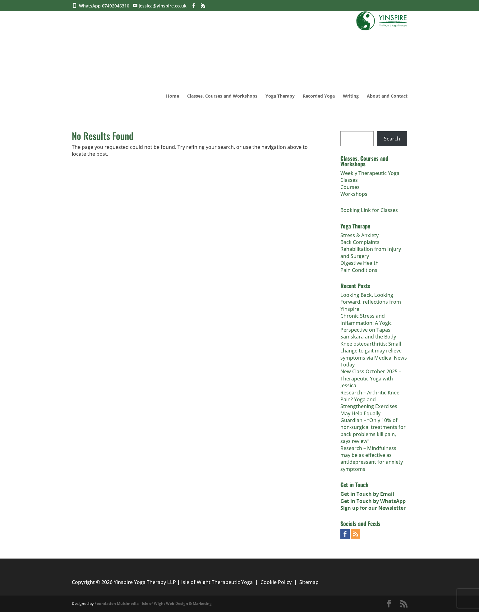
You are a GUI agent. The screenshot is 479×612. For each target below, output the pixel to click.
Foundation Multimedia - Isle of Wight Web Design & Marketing (153, 603)
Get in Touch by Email (367, 493)
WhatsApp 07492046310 (105, 6)
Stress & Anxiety (359, 235)
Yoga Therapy (280, 96)
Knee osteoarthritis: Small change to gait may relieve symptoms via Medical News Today (373, 354)
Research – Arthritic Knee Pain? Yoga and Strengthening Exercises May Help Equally (369, 403)
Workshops (353, 194)
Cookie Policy (276, 582)
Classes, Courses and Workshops (222, 96)
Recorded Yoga (319, 96)
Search (392, 138)
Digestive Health (359, 263)
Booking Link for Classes (369, 210)
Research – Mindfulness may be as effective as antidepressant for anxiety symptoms (371, 458)
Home (172, 96)
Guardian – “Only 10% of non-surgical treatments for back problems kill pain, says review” (373, 430)
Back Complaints (360, 242)
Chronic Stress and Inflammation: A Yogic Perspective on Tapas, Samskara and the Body (368, 326)
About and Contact (387, 96)
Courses (350, 187)
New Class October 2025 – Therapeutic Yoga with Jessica (370, 378)
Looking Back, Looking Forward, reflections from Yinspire (370, 302)
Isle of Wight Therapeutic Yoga (217, 582)
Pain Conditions (358, 270)
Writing (351, 96)
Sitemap (309, 582)
